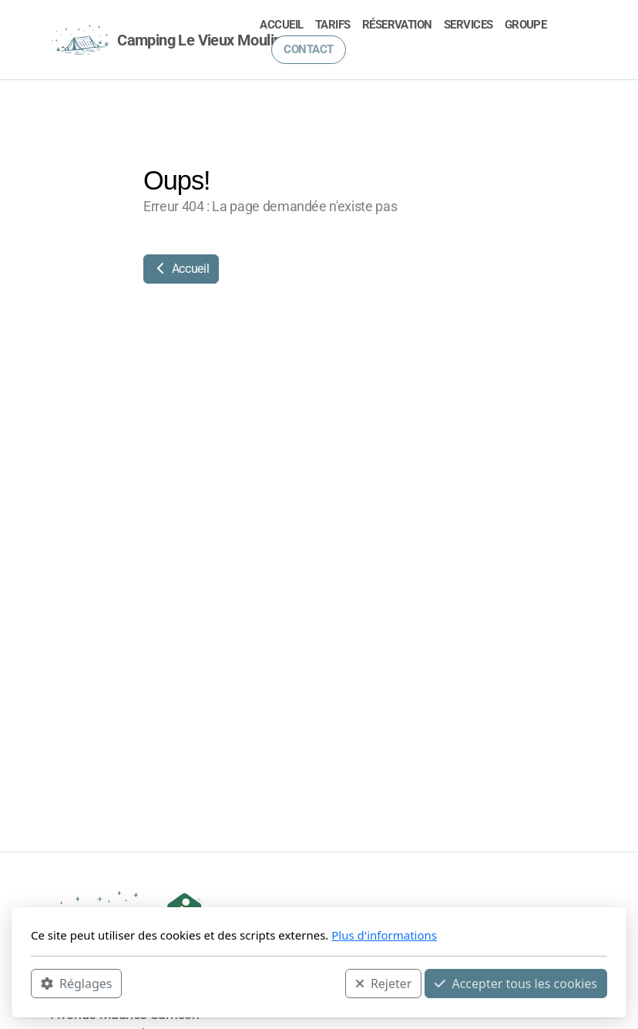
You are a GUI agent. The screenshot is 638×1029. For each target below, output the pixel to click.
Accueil (181, 268)
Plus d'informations (384, 935)
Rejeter (383, 983)
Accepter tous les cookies (516, 983)
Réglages (76, 983)
